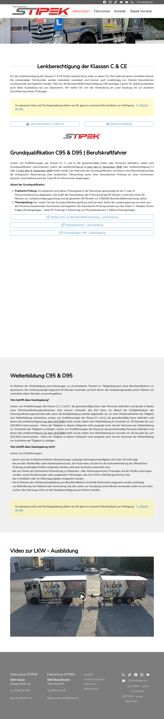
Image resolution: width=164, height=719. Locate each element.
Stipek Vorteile (141, 11)
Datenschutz (91, 689)
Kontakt (120, 11)
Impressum (90, 684)
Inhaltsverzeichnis (94, 679)
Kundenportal (145, 2)
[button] (132, 2)
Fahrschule (102, 11)
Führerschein (80, 11)
